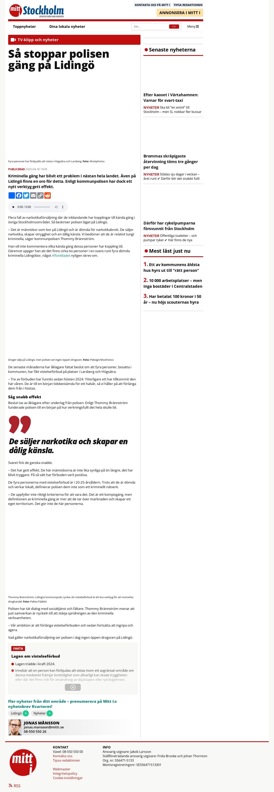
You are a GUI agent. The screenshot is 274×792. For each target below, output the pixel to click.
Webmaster (61, 769)
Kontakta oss (62, 756)
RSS (14, 786)
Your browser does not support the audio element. (38, 207)
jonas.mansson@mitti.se (44, 727)
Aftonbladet (61, 255)
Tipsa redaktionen (66, 760)
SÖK (174, 26)
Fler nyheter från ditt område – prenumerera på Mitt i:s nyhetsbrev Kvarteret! (62, 704)
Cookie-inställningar (68, 778)
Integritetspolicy (65, 773)
